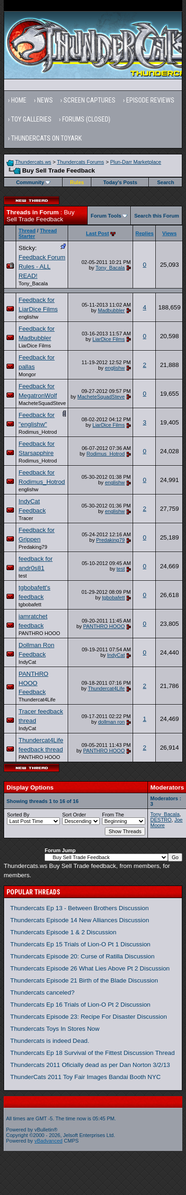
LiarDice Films (35, 345)
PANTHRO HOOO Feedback (33, 683)
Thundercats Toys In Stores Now (54, 1028)
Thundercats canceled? (42, 992)
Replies (144, 233)
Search (165, 182)
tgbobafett (30, 604)
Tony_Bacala (33, 283)
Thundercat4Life (37, 699)
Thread (27, 230)
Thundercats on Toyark (46, 138)
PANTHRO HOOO (39, 633)
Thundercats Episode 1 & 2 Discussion (63, 932)
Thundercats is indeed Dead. (49, 1040)
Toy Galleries (31, 119)
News (45, 100)
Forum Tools (106, 215)
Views (169, 233)
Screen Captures (89, 100)
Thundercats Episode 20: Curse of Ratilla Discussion (82, 956)
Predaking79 (33, 547)
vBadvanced (48, 1141)
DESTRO (161, 819)
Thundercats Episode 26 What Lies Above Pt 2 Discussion (90, 968)
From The (113, 814)
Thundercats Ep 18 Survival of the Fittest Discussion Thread (92, 1052)
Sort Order (74, 814)
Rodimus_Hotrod (38, 432)
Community (33, 182)
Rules (77, 182)
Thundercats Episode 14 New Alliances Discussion (79, 920)
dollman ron (111, 722)
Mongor (27, 374)
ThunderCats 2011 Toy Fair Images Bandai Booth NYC (85, 1076)
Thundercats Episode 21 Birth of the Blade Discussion (84, 980)
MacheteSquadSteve (42, 403)
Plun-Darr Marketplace (135, 162)
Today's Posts (120, 182)
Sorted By (18, 814)
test (23, 575)
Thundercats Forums (80, 162)
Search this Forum (156, 215)
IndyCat (27, 662)
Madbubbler (111, 310)
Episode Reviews (150, 100)
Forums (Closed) (86, 119)
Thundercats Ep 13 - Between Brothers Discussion (79, 908)
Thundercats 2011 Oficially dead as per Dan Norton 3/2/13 (90, 1064)
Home (18, 100)
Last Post (97, 233)
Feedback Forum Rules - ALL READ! (42, 266)
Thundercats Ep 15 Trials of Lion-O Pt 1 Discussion (80, 944)
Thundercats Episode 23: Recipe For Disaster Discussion (88, 1016)
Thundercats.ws (33, 162)
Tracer (26, 518)
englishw (28, 317)
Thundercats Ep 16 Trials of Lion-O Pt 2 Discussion (80, 1004)
